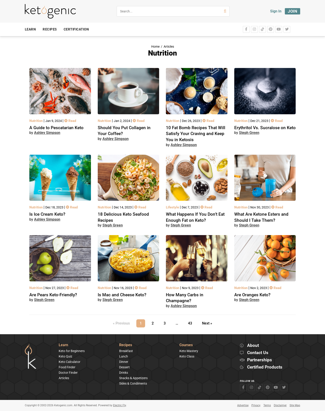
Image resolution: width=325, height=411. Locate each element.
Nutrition (36, 121)
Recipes (125, 345)
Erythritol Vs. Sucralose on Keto (265, 127)
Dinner (123, 362)
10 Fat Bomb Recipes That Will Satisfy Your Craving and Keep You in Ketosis (195, 133)
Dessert (124, 367)
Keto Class (186, 356)
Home (155, 47)
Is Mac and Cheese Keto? (122, 294)
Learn (63, 345)
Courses (186, 345)
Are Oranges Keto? (252, 294)
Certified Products (264, 367)
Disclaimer (280, 405)
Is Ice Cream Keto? (47, 214)
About (253, 345)
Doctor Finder (68, 372)
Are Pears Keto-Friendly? (53, 294)
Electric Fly (119, 405)
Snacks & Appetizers (133, 378)
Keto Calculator (69, 362)
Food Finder (67, 367)
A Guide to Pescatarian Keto (56, 127)
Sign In (275, 11)
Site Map (295, 405)
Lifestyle (173, 207)
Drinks (123, 372)
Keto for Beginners (72, 351)
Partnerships (259, 360)
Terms (267, 405)
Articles (169, 47)
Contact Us (257, 352)
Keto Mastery (188, 351)
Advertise (242, 405)
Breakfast (126, 351)
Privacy (255, 405)
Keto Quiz (65, 356)
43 (191, 322)
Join (292, 11)
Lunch (123, 356)
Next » (207, 323)
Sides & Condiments (133, 383)
